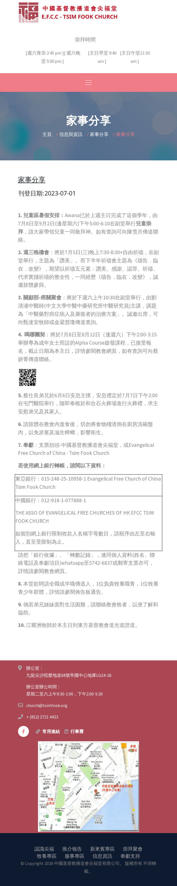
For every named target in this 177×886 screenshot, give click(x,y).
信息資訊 (102, 855)
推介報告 (72, 848)
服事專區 (74, 855)
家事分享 (100, 134)
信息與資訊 (71, 134)
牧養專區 (47, 855)
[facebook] (23, 731)
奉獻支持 (130, 855)
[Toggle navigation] (88, 82)
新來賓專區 (102, 848)
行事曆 (77, 731)
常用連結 (51, 731)
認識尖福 (44, 848)
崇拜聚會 (133, 848)
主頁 (47, 134)
